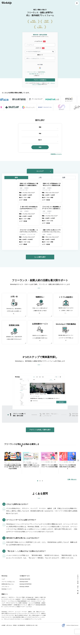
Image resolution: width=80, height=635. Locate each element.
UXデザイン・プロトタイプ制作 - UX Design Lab (21, 597)
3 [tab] (42, 481)
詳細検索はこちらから (56, 154)
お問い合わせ (9, 625)
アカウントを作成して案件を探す (40, 430)
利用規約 (43, 72)
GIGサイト (4, 597)
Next (78, 460)
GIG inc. (68, 625)
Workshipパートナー (7, 589)
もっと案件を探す (40, 257)
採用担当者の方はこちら (8, 584)
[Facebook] (77, 593)
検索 (40, 147)
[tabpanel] (13, 463)
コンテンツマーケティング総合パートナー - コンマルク (18, 606)
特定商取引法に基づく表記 (32, 625)
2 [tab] (40, 415)
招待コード (40, 54)
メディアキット (5, 586)
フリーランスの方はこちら (8, 581)
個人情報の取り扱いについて (36, 73)
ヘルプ (3, 579)
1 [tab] (10, 415)
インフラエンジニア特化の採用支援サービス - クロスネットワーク (24, 601)
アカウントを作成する (40, 80)
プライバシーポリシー (32, 72)
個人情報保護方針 (21, 625)
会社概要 (3, 625)
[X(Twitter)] (77, 590)
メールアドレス (38, 41)
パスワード (38, 48)
